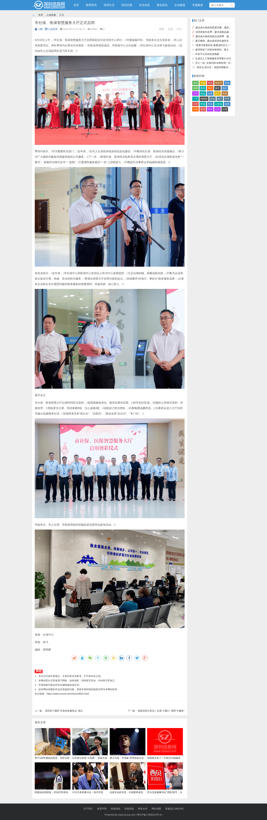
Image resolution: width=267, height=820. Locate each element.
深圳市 (218, 83)
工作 (195, 104)
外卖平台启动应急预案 (207, 54)
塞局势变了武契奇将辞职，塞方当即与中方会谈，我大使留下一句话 (231, 49)
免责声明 (102, 808)
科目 (210, 109)
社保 (170, 29)
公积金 (218, 104)
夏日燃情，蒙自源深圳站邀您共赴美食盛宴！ (219, 40)
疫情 (202, 109)
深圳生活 (109, 5)
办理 (224, 109)
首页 (76, 5)
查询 (202, 88)
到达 (202, 93)
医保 (161, 29)
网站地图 (156, 808)
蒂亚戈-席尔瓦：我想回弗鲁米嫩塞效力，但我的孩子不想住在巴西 (232, 67)
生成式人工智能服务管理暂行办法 (213, 58)
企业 (212, 98)
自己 (217, 93)
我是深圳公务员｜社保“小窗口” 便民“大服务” (161, 710)
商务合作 (142, 808)
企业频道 (179, 5)
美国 (195, 88)
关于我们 (88, 808)
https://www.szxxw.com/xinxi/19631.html (68, 693)
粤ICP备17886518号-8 (149, 814)
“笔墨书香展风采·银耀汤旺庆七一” (213, 45)
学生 (210, 104)
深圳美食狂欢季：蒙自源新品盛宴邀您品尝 (218, 32)
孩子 (219, 98)
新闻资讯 (91, 5)
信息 (195, 109)
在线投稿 (129, 808)
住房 (210, 93)
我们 (224, 88)
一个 (195, 98)
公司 (195, 93)
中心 (179, 29)
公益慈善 (51, 15)
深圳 (195, 83)
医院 (224, 93)
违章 (227, 104)
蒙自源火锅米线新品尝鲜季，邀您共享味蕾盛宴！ (221, 36)
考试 (210, 88)
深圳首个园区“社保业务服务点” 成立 (64, 710)
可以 (210, 83)
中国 (202, 83)
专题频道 (197, 5)
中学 (227, 98)
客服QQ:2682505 (174, 808)
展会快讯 (162, 5)
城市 (217, 88)
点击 (217, 109)
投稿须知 (115, 808)
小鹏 (39, 29)
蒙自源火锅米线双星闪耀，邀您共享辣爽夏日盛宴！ (222, 27)
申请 (202, 104)
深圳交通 (126, 5)
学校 (227, 83)
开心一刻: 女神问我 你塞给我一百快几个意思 (219, 63)
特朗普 (204, 98)
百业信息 (144, 5)
